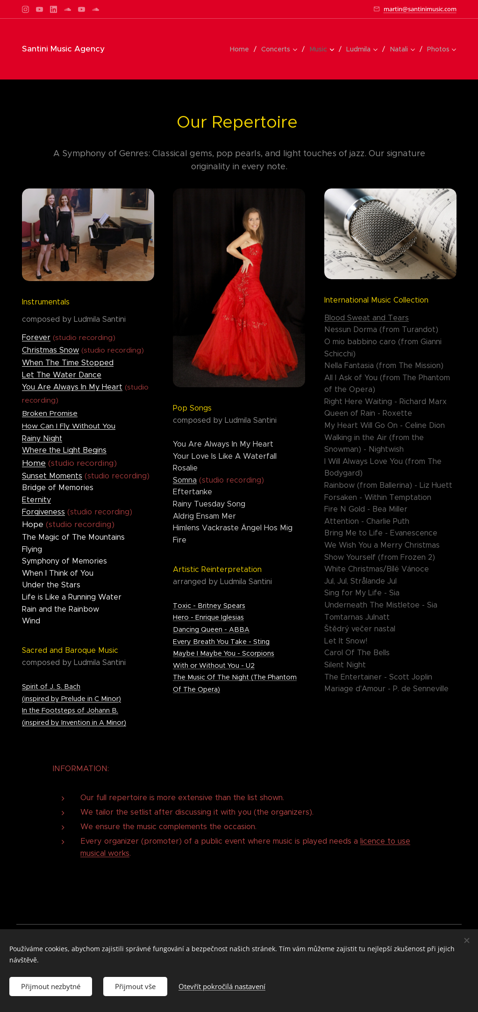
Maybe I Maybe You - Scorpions (223, 653)
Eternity (36, 499)
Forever (36, 337)
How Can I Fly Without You (68, 425)
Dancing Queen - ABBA (211, 629)
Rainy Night (42, 438)
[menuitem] (242, 49)
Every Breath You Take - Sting (221, 641)
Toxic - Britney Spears (209, 605)
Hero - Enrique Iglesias (208, 618)
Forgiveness (43, 511)
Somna (185, 480)
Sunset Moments (52, 475)
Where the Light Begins (64, 450)
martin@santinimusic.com (420, 9)
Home (34, 463)
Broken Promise (50, 413)
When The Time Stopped (68, 362)
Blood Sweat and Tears (366, 317)
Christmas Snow (50, 350)
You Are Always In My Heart (72, 387)
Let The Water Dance (61, 374)
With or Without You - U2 (214, 665)
